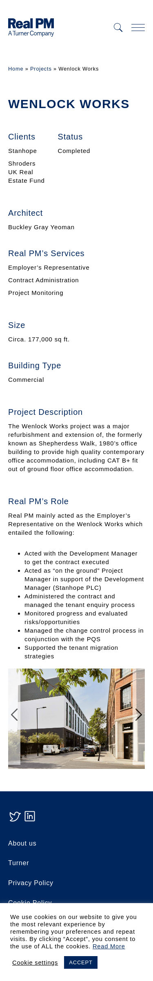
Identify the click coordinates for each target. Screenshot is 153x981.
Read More (109, 946)
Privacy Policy (30, 882)
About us (22, 843)
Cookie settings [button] (35, 962)
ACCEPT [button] (81, 962)
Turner (18, 862)
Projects (41, 69)
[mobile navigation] (138, 27)
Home (15, 69)
